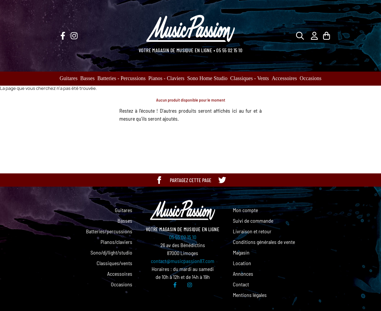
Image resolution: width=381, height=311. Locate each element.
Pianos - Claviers (166, 78)
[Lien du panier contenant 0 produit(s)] (326, 35)
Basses (87, 78)
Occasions (310, 78)
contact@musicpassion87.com (182, 261)
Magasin (241, 252)
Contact (241, 284)
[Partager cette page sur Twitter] (222, 180)
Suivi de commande (253, 220)
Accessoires (284, 78)
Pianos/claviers (116, 242)
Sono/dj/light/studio (111, 252)
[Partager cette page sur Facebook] (159, 180)
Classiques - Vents (249, 78)
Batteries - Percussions (121, 78)
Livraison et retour (252, 231)
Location (242, 263)
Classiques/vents (114, 263)
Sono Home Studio (207, 78)
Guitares (69, 78)
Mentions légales (250, 295)
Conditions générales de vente (264, 242)
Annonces (243, 273)
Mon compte (245, 210)
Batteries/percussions (109, 231)
